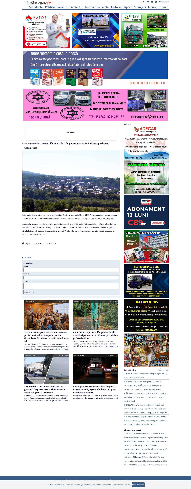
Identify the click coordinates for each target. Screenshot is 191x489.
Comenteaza (29, 292)
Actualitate (36, 7)
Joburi (152, 7)
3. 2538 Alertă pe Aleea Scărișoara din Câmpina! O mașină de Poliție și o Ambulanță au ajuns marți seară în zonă (146, 397)
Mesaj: (26, 281)
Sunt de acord (138, 484)
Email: (26, 273)
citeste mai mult (62, 349)
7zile (160, 369)
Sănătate (103, 7)
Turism (162, 7)
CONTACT (164, 1)
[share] (23, 257)
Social (60, 7)
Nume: (26, 266)
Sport (128, 7)
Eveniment (73, 7)
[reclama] (46, 47)
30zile (166, 369)
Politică (50, 7)
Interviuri (89, 7)
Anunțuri (140, 7)
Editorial (116, 7)
